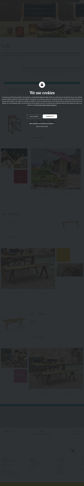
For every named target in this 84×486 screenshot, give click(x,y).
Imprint (38, 126)
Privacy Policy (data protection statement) (46, 105)
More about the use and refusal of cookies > (42, 123)
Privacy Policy (44, 126)
